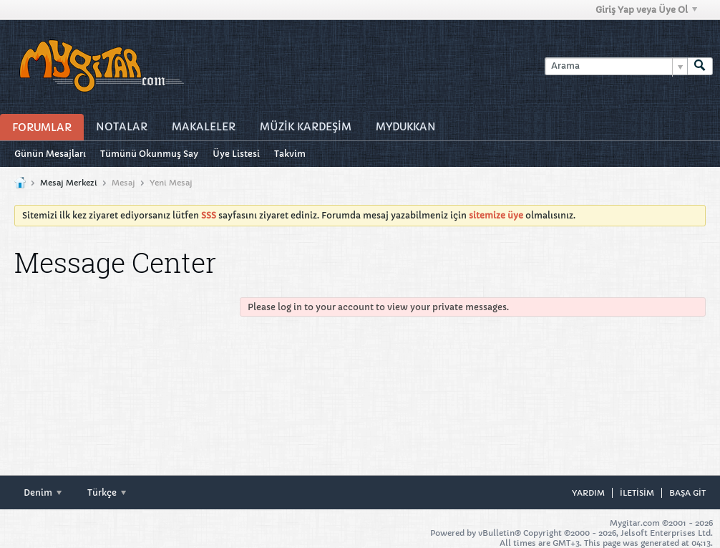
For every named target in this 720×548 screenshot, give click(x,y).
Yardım (588, 493)
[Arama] (616, 66)
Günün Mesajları (50, 153)
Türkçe (106, 492)
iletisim (637, 493)
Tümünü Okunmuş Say (149, 153)
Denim (43, 492)
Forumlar (42, 127)
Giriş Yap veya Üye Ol (646, 9)
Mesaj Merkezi (68, 183)
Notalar (121, 126)
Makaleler (203, 126)
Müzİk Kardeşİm (305, 126)
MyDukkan (406, 126)
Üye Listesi (236, 153)
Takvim (290, 153)
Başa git (687, 493)
